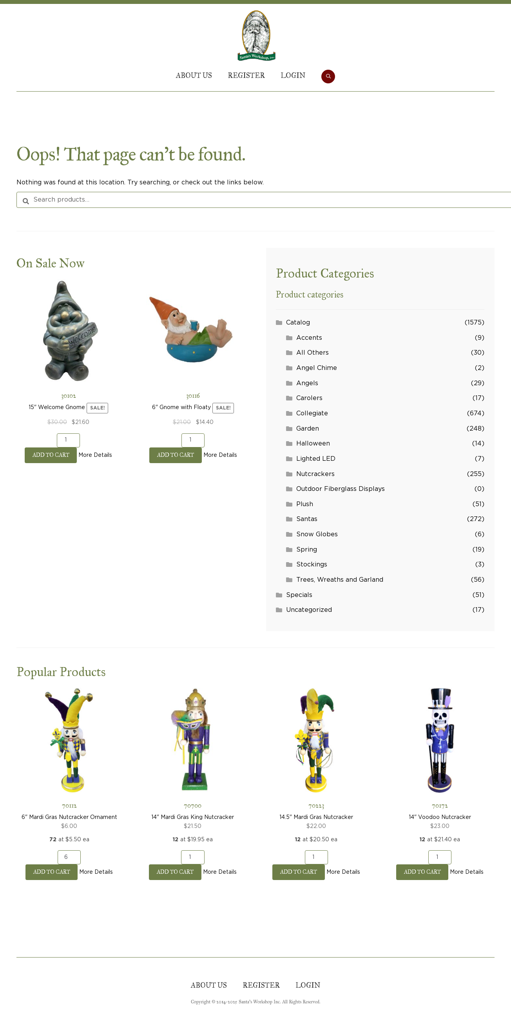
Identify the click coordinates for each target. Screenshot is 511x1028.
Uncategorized (309, 610)
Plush (304, 504)
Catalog (298, 322)
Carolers (309, 398)
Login (293, 75)
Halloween (313, 443)
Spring (306, 549)
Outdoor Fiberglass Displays (340, 489)
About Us (194, 75)
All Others (312, 353)
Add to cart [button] (51, 455)
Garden (307, 429)
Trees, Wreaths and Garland (339, 580)
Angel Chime (316, 368)
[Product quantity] (68, 440)
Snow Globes (317, 534)
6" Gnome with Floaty (193, 353)
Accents (309, 338)
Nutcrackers (315, 474)
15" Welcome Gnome (68, 353)
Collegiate (312, 413)
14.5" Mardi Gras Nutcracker (316, 759)
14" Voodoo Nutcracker (440, 759)
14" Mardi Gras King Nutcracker (192, 759)
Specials (299, 595)
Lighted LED (315, 459)
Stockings (311, 564)
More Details (95, 455)
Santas (306, 519)
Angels (307, 383)
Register (246, 75)
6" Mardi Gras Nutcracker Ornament (69, 759)
